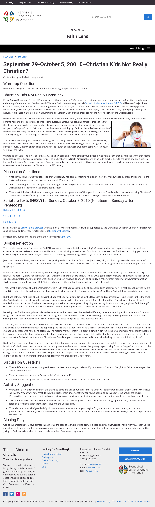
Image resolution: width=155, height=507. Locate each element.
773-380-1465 (91, 470)
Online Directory (50, 460)
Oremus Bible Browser (32, 227)
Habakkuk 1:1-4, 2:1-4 (14, 210)
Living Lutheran (25, 2)
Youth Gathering (66, 2)
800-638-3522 (97, 464)
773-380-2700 (94, 467)
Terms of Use (119, 501)
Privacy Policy (103, 501)
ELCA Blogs (9, 56)
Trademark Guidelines (139, 501)
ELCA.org (9, 2)
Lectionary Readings (59, 230)
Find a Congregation (52, 454)
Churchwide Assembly (45, 2)
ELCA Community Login (135, 459)
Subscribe (135, 450)
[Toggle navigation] (140, 48)
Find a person (48, 457)
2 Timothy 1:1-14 (11, 216)
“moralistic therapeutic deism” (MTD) (103, 103)
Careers (46, 463)
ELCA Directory (85, 2)
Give (44, 466)
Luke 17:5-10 (9, 221)
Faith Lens (21, 56)
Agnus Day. (65, 236)
